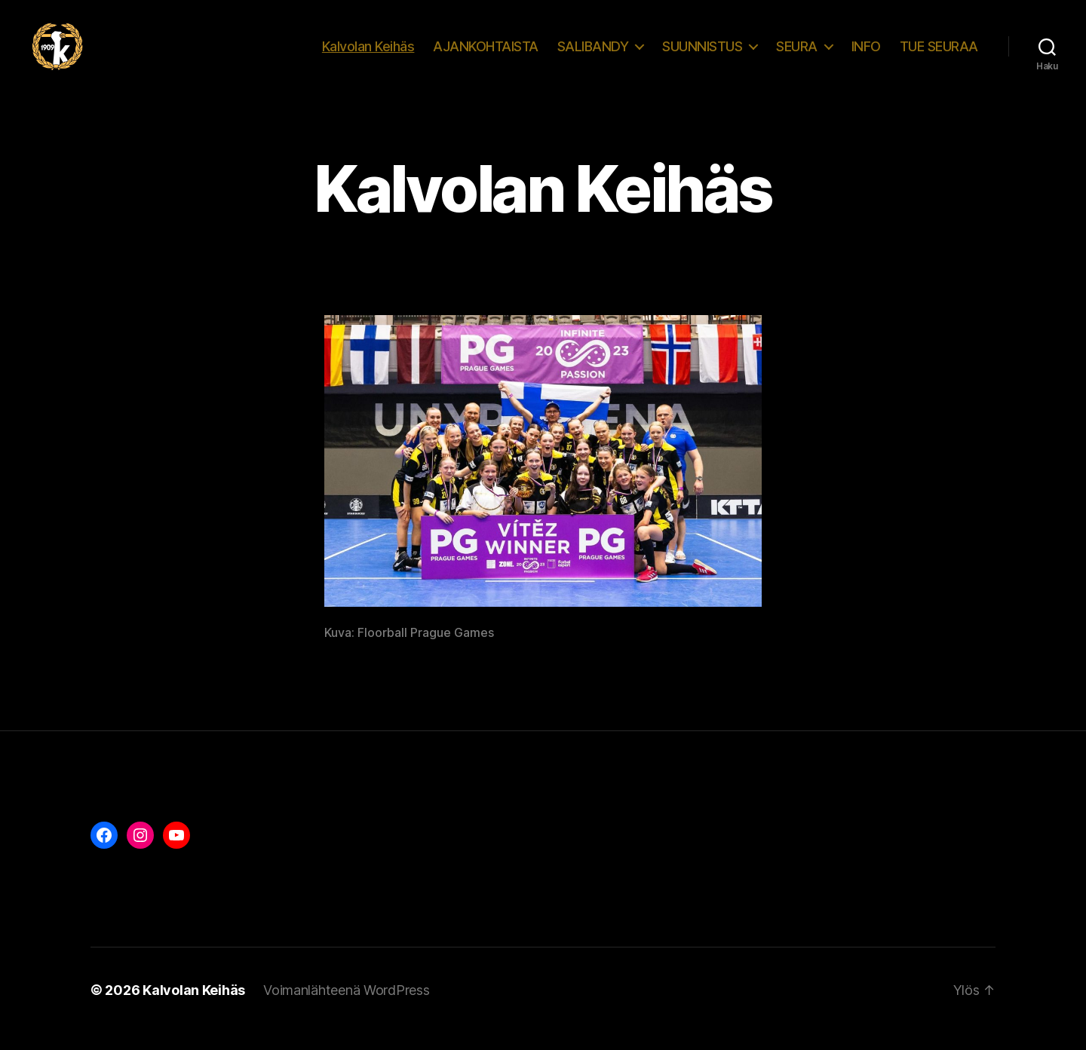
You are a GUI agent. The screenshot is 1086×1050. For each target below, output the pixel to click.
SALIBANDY (593, 55)
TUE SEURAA (939, 55)
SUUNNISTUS (702, 55)
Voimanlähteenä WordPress (346, 1007)
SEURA (797, 55)
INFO (866, 55)
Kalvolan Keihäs (368, 55)
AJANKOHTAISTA (485, 55)
